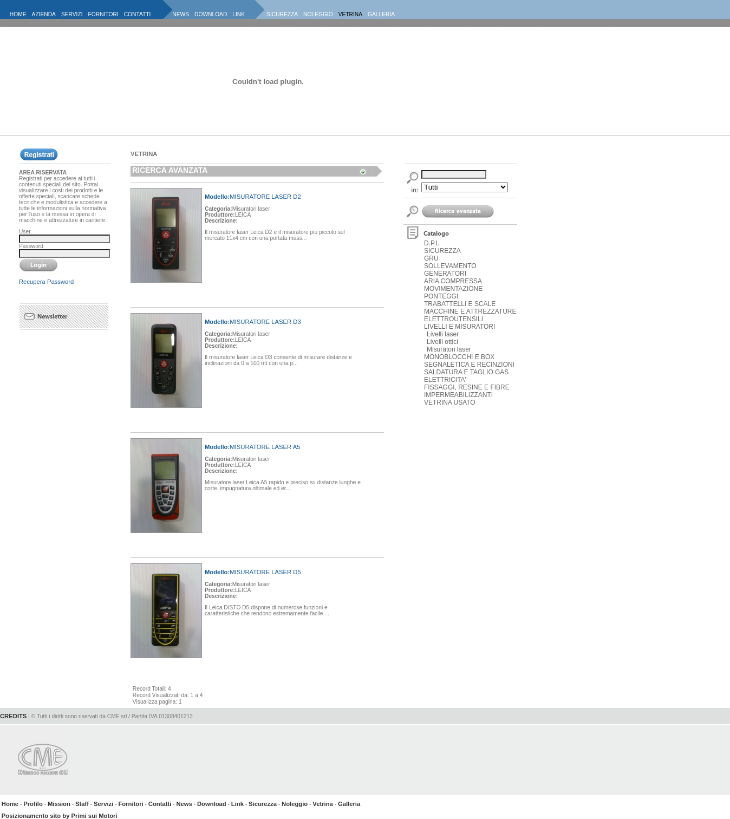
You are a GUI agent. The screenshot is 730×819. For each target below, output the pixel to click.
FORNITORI (103, 14)
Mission (59, 804)
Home (10, 804)
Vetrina (322, 804)
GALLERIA (381, 14)
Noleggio (295, 804)
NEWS (180, 14)
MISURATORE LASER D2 (253, 196)
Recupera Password (46, 281)
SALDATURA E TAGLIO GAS (466, 372)
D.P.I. (431, 243)
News (184, 804)
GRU (431, 258)
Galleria (349, 804)
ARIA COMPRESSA (453, 281)
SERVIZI (72, 14)
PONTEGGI (441, 296)
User (25, 232)
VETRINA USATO (449, 402)
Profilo (33, 804)
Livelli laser (443, 334)
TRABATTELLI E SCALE (460, 304)
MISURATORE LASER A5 (253, 447)
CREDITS (13, 716)
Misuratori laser (449, 349)
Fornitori (130, 804)
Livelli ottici (442, 342)
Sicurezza (263, 804)
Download (211, 804)
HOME (18, 14)
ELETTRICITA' (445, 380)
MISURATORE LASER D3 (253, 321)
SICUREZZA (282, 14)
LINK (238, 14)
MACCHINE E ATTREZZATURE (470, 311)
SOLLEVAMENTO (450, 266)
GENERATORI (445, 273)
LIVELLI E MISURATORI (459, 326)
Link (237, 804)
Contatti (160, 804)
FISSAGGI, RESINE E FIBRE (467, 387)
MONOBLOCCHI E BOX (459, 357)
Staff (82, 804)
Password (31, 246)
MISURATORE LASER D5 (253, 572)
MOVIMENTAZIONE (453, 288)
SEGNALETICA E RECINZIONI (469, 364)
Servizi (103, 804)
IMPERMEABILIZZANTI (458, 395)
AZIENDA (44, 14)
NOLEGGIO (318, 14)
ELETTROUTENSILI (453, 319)
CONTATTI (137, 14)
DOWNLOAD (210, 14)
